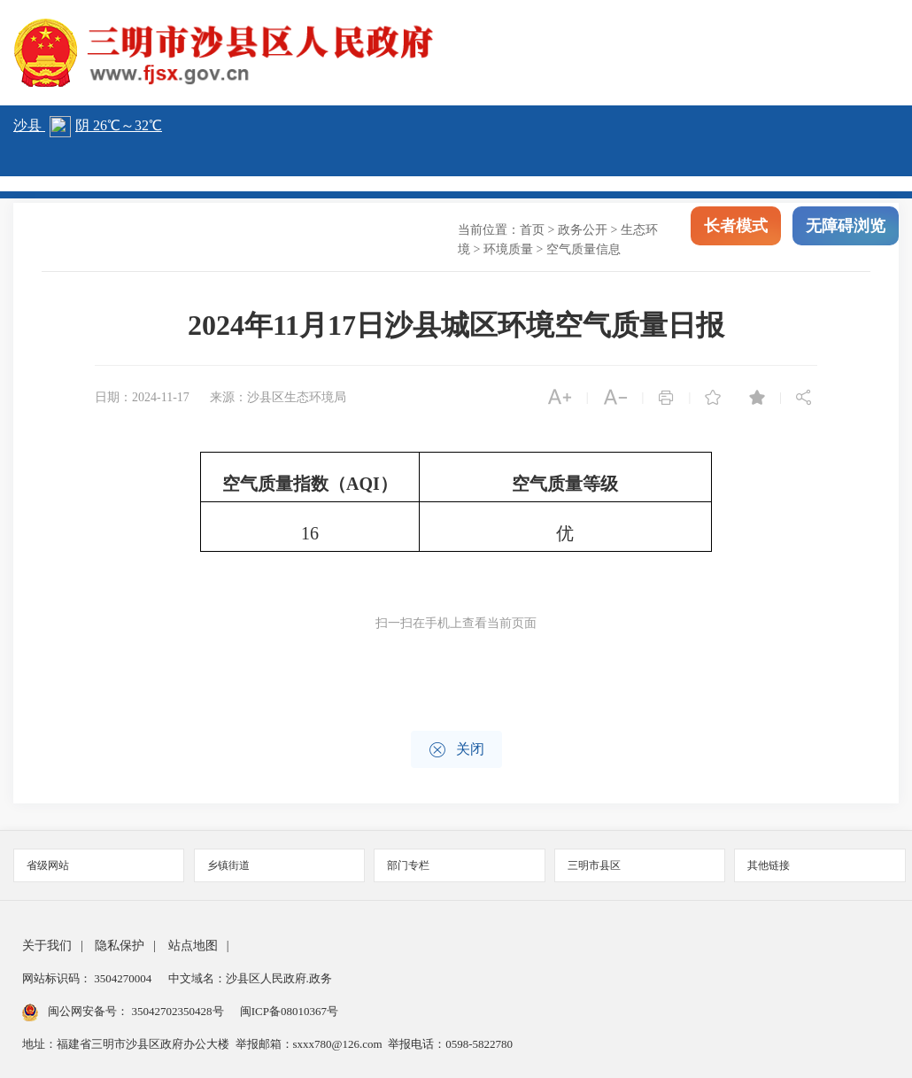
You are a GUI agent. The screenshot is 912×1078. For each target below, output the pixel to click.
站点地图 (193, 945)
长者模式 (736, 230)
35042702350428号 (177, 1011)
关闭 (456, 750)
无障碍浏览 (845, 230)
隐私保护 (119, 945)
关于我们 (47, 945)
